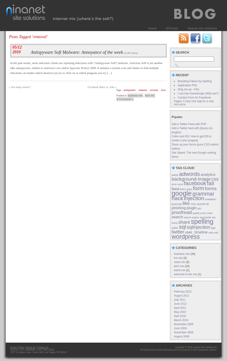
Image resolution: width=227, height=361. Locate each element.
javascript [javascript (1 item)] (177, 204)
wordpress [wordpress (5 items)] (186, 236)
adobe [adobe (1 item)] (175, 175)
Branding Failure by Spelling (195, 81)
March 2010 (181, 320)
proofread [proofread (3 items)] (182, 212)
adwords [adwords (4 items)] (189, 174)
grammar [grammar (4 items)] (203, 194)
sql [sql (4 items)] (182, 227)
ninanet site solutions (202, 28)
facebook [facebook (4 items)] (195, 183)
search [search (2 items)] (177, 217)
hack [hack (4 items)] (177, 198)
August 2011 (181, 295)
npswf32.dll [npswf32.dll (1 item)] (203, 204)
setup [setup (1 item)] (175, 222)
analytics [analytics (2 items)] (208, 174)
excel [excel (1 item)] (180, 184)
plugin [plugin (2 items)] (192, 208)
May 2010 (180, 312)
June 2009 (180, 328)
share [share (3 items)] (184, 222)
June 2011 (180, 303)
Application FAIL (187, 85)
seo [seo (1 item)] (214, 217)
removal (154, 90)
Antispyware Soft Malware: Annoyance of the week (77, 52)
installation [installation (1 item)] (210, 199)
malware (142, 90)
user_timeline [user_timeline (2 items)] (196, 232)
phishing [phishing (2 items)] (179, 208)
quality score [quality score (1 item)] (199, 213)
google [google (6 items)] (182, 193)
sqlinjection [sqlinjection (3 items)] (198, 227)
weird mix (179, 270)
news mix (179, 262)
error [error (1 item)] (174, 184)
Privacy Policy (17, 347)
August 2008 (181, 336)
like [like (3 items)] (186, 203)
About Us (30, 347)
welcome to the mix (185, 274)
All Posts (172, 28)
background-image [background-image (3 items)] (191, 179)
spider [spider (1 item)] (175, 227)
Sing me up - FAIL (189, 89)
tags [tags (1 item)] (213, 227)
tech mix (150, 95)
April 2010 (180, 316)
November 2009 (183, 324)
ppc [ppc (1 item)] (199, 208)
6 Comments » (125, 99)
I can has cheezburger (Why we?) (198, 93)
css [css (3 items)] (215, 179)
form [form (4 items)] (198, 188)
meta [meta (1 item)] (193, 204)
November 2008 (183, 332)
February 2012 (183, 291)
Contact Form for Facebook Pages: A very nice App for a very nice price (194, 101)
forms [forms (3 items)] (211, 188)
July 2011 (179, 299)
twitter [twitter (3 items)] (178, 231)
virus (163, 90)
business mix (135, 95)
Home (152, 28)
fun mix (178, 258)
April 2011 (180, 307)
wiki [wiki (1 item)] (216, 232)
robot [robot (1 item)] (209, 213)
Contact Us (42, 347)
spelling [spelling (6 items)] (202, 221)
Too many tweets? (21, 87)
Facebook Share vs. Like (101, 87)
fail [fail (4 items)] (210, 183)
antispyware (129, 90)
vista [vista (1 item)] (210, 232)
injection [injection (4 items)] (194, 198)
